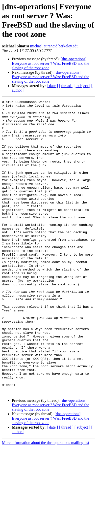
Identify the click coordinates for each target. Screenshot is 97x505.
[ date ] (52, 86)
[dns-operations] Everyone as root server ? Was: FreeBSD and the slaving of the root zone (50, 63)
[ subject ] (82, 86)
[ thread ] (66, 86)
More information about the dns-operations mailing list (45, 501)
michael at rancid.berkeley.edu (54, 46)
